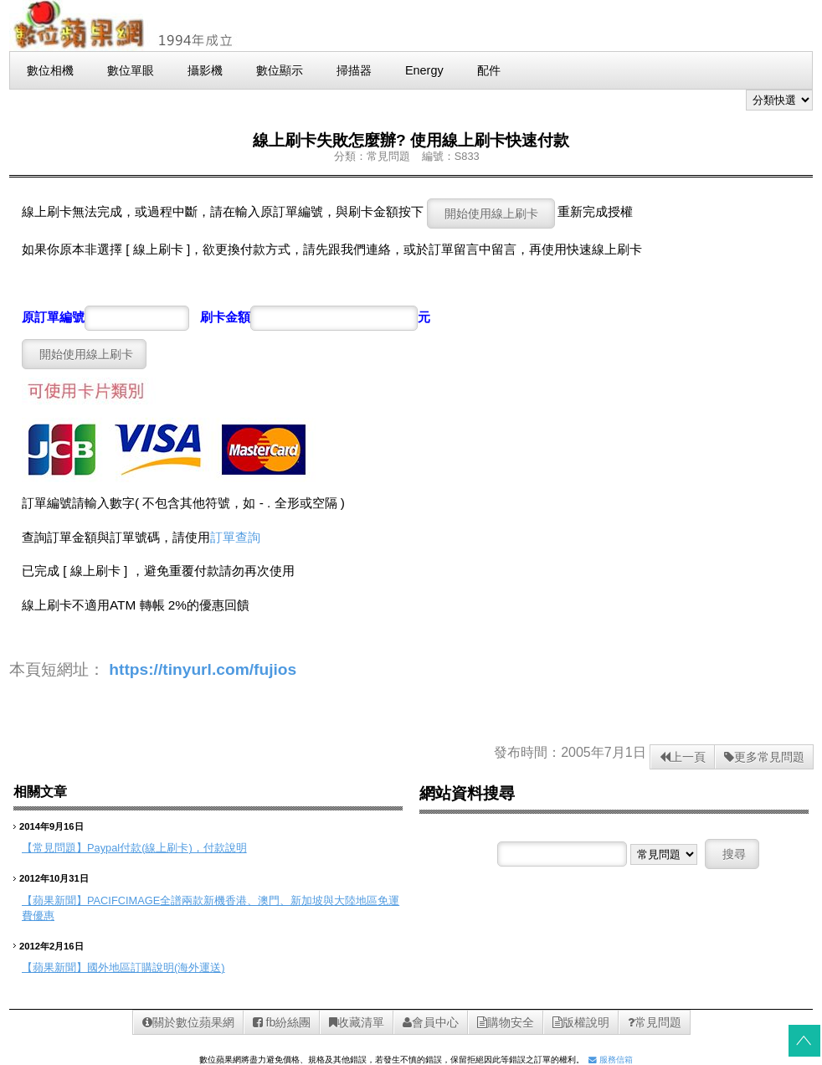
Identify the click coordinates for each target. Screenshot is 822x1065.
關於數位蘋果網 (188, 1022)
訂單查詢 (235, 537)
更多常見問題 (764, 757)
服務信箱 (610, 1059)
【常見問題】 (54, 847)
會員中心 (431, 1022)
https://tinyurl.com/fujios (202, 669)
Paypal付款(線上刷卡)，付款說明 (167, 847)
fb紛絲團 (282, 1022)
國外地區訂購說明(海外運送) (156, 967)
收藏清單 (356, 1022)
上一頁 (683, 757)
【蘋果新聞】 (54, 900)
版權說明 (580, 1022)
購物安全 (505, 1022)
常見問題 (654, 1022)
